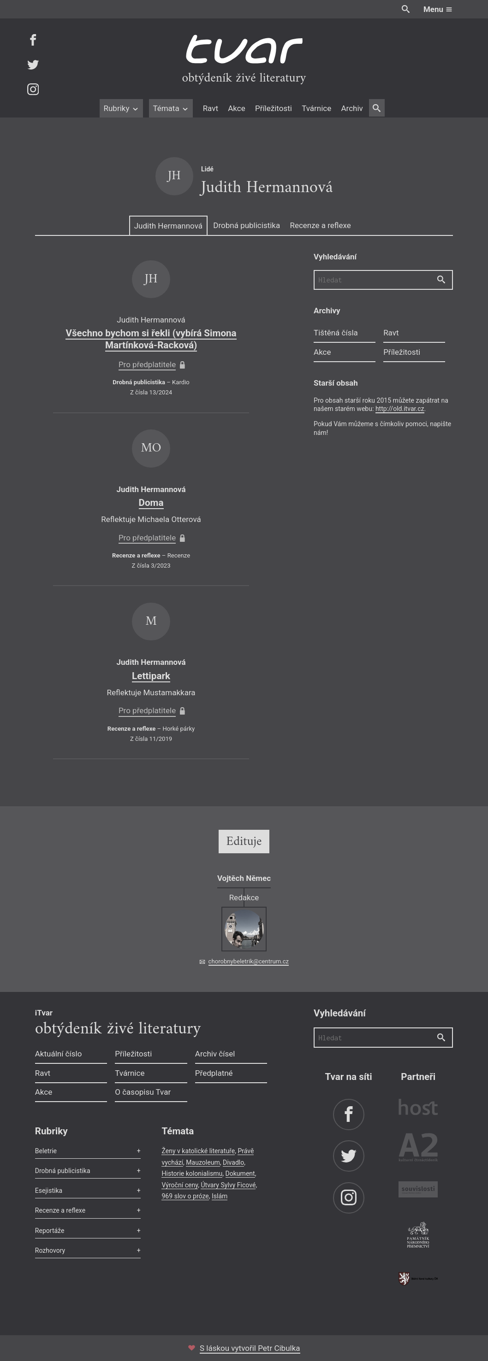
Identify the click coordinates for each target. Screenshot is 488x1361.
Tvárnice (316, 108)
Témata (171, 108)
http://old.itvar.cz (399, 408)
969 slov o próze (184, 1196)
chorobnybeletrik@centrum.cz (248, 961)
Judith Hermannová (168, 225)
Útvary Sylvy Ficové (228, 1185)
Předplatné (214, 1073)
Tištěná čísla (336, 332)
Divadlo (233, 1162)
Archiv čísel (215, 1053)
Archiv (352, 108)
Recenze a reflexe (320, 225)
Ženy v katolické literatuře (198, 1151)
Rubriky (121, 108)
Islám (219, 1196)
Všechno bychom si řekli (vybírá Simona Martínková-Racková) (150, 339)
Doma (151, 502)
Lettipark (151, 675)
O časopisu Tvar (143, 1092)
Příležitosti (273, 108)
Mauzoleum (203, 1162)
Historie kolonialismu (191, 1173)
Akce (236, 108)
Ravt (210, 108)
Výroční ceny (179, 1185)
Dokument (240, 1173)
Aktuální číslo (58, 1053)
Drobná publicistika (246, 225)
